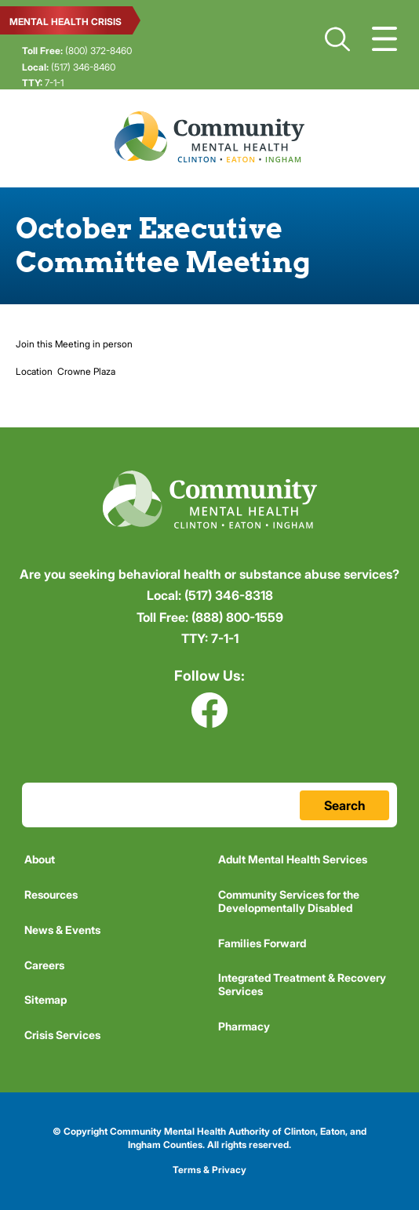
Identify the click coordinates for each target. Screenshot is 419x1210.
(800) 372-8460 (77, 50)
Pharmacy (244, 1026)
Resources (51, 894)
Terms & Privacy (209, 1169)
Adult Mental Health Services (292, 859)
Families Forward (262, 943)
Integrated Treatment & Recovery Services (302, 984)
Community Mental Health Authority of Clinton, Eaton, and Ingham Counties (209, 137)
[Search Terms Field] (209, 805)
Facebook (209, 710)
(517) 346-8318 (210, 595)
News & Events (62, 929)
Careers (44, 965)
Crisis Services (62, 1034)
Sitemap (45, 999)
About (39, 859)
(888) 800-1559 (210, 617)
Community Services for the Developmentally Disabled (288, 901)
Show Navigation (384, 39)
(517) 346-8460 (68, 67)
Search (337, 39)
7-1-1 (43, 83)
